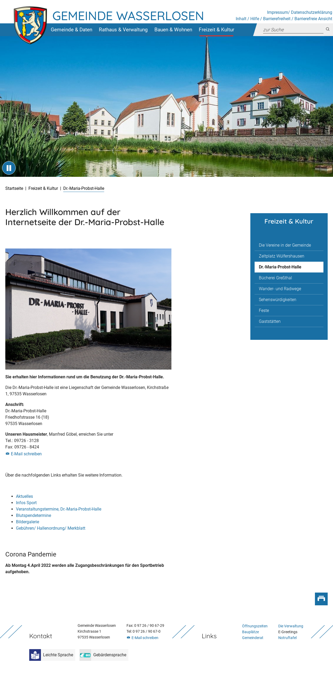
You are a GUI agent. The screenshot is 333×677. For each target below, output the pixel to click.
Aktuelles (24, 496)
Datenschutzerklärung (311, 12)
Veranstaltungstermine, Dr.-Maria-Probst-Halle (58, 509)
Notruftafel (287, 638)
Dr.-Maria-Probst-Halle (280, 266)
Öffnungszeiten (255, 626)
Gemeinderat (252, 638)
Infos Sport (26, 502)
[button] (71, 29)
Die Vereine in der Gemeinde (285, 245)
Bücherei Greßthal (275, 277)
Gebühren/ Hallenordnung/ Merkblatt (50, 528)
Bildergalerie (27, 521)
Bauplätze (250, 632)
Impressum (277, 12)
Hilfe (254, 18)
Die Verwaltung (290, 626)
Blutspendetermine (33, 515)
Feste (264, 310)
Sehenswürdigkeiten (277, 299)
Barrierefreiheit (276, 18)
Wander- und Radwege (280, 288)
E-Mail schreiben (26, 453)
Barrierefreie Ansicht (313, 18)
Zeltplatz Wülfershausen (281, 256)
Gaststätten (270, 321)
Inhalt (241, 18)
